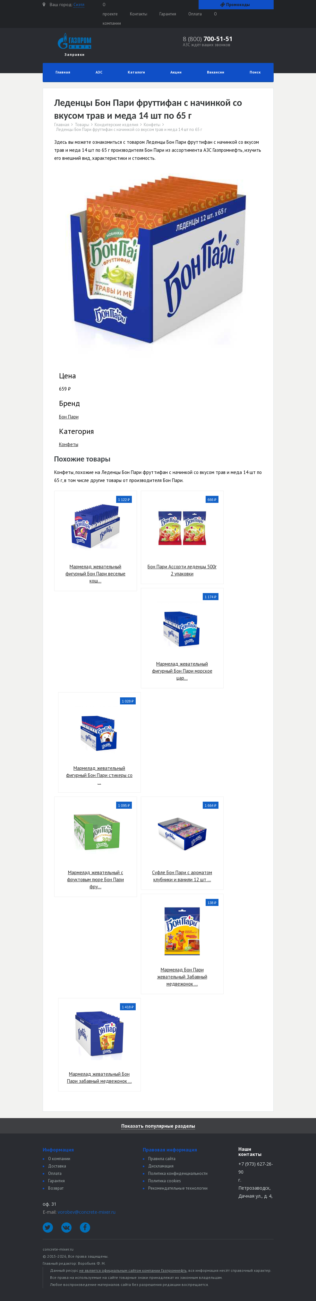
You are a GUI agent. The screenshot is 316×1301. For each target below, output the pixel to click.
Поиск (255, 72)
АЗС (99, 72)
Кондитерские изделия (116, 125)
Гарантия (167, 14)
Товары (82, 125)
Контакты (138, 14)
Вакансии (215, 72)
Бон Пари (69, 417)
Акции (176, 72)
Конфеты (152, 125)
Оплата (195, 14)
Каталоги (136, 72)
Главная (63, 72)
